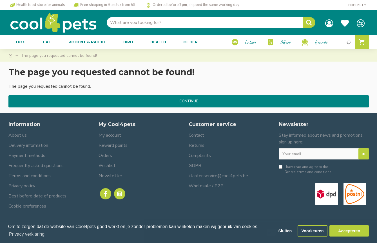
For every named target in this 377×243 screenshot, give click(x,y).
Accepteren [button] (349, 231)
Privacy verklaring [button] (26, 234)
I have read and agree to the (305, 169)
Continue (188, 101)
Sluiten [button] (285, 231)
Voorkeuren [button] (313, 231)
